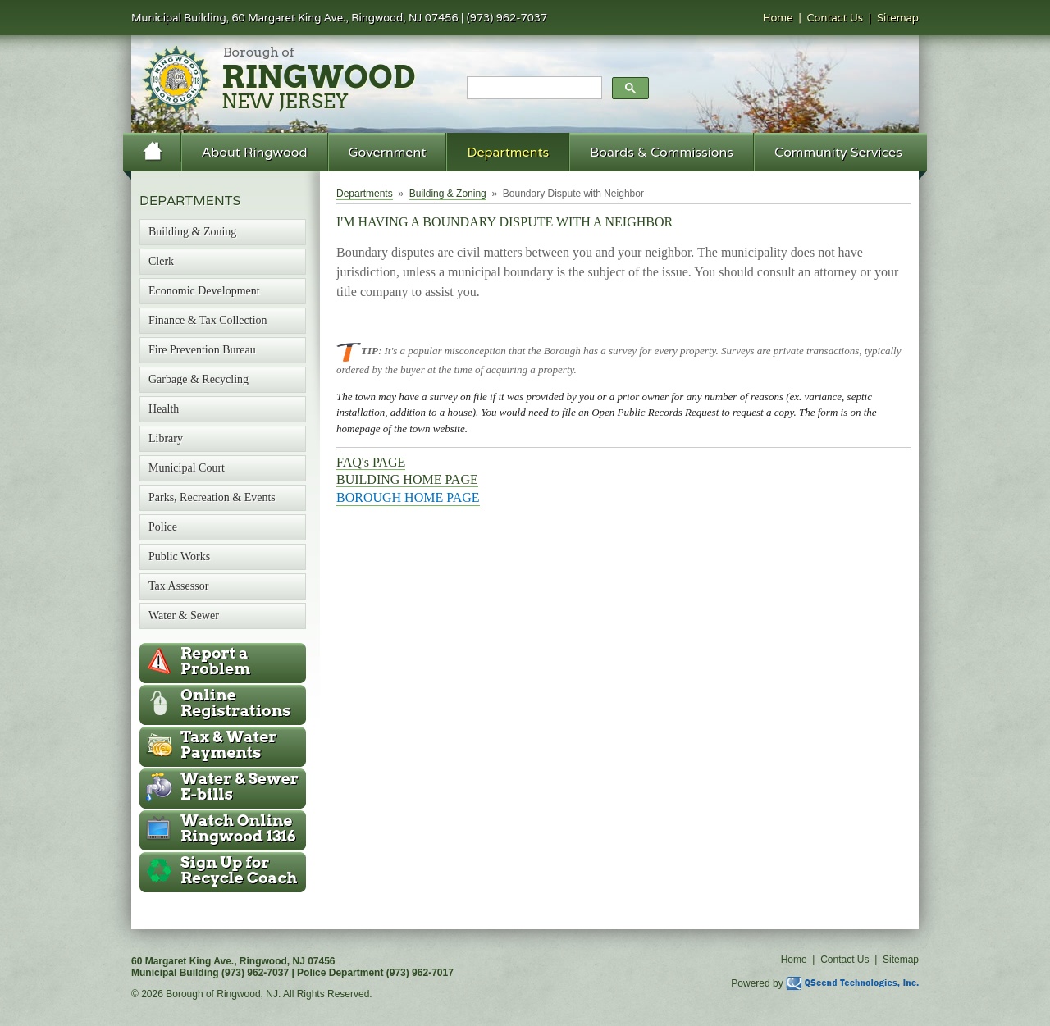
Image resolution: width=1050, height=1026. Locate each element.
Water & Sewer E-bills (239, 786)
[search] (533, 88)
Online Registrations (235, 703)
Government (388, 152)
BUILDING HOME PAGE (407, 479)
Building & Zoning (447, 193)
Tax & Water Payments (228, 744)
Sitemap (898, 18)
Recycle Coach (238, 870)
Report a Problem (215, 661)
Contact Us (835, 18)
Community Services (838, 152)
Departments (508, 152)
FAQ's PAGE (370, 462)
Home (778, 18)
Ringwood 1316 (238, 828)
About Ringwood (255, 152)
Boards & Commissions (661, 152)
